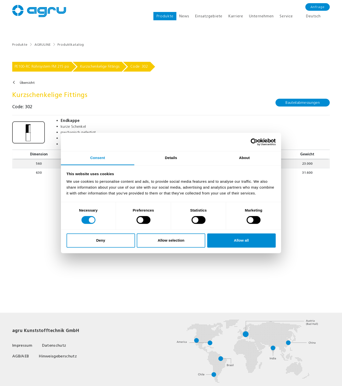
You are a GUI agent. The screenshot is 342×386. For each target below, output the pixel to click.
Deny (100, 240)
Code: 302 (139, 66)
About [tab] (244, 158)
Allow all (241, 240)
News (184, 16)
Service (286, 16)
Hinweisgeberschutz (58, 356)
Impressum (22, 345)
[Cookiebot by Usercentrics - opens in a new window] (254, 142)
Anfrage (317, 7)
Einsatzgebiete (208, 16)
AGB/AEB (20, 356)
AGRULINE (42, 45)
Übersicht (27, 83)
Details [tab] (171, 158)
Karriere (235, 16)
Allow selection (171, 240)
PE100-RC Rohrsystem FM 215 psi (42, 66)
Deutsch (310, 16)
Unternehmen (261, 16)
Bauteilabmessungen (302, 102)
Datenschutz (54, 345)
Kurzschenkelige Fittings (99, 66)
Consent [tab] (97, 158)
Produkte (164, 16)
